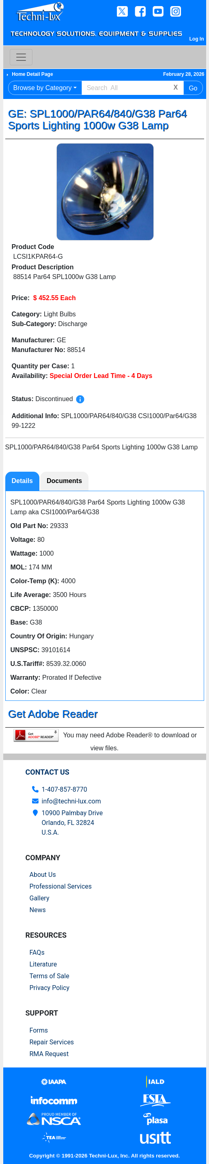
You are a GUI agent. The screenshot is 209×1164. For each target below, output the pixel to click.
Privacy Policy (50, 988)
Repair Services (52, 1042)
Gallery (40, 898)
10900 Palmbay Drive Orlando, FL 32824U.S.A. (72, 822)
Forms (39, 1030)
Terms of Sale (49, 976)
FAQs (37, 952)
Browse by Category (42, 87)
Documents (64, 480)
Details (22, 480)
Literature (43, 964)
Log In (197, 39)
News (38, 910)
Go (193, 88)
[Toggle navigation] (21, 57)
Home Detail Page (32, 74)
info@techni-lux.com (71, 801)
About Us (43, 874)
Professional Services (61, 886)
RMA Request (49, 1054)
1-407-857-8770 (64, 789)
